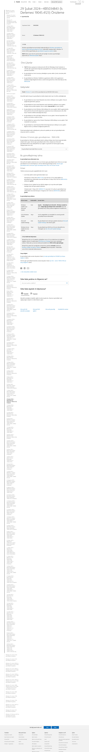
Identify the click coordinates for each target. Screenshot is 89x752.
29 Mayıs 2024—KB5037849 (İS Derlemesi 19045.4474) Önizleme (12, 358)
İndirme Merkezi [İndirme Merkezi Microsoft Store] (21, 737)
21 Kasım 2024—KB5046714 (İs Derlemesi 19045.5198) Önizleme (12, 272)
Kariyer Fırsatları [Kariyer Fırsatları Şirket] (75, 734)
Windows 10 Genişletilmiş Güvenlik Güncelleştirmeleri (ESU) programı (12, 21)
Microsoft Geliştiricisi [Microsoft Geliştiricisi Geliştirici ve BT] (62, 734)
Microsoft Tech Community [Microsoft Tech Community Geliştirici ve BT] (63, 742)
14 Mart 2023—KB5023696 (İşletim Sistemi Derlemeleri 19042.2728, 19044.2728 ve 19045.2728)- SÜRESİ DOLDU (11, 570)
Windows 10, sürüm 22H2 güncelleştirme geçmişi (10, 12)
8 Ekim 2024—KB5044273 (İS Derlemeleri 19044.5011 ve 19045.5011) (10, 293)
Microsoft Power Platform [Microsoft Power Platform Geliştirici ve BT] (63, 747)
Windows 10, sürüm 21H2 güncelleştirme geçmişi (11, 655)
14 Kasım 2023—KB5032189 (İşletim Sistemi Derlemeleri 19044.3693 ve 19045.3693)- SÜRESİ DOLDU (11, 444)
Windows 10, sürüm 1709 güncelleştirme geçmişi (11, 696)
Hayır (55, 727)
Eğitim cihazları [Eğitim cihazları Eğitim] (34, 737)
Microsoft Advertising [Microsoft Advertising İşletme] (48, 746)
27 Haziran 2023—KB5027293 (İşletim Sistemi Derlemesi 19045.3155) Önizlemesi (11, 512)
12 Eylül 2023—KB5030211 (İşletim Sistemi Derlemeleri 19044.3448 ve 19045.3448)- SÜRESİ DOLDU (11, 474)
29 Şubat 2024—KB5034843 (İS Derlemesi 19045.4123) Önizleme (12, 401)
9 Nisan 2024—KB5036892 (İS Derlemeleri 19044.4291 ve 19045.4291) (10, 379)
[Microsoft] (9, 2)
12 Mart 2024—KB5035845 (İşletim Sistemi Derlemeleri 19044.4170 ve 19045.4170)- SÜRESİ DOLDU (11, 393)
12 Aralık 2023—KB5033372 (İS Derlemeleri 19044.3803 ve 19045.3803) (10, 430)
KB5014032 (64, 179)
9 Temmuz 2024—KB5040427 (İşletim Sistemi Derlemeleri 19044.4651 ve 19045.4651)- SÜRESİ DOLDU (11, 337)
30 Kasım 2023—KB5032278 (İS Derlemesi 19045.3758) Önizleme (12, 436)
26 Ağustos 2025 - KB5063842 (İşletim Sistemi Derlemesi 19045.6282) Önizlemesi (11, 119)
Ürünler (34, 1)
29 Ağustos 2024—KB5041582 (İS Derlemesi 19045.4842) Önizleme (12, 315)
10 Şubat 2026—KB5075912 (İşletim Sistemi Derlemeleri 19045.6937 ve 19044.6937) (11, 36)
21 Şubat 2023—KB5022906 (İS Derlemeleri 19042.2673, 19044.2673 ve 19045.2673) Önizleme (12, 579)
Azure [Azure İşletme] (46, 739)
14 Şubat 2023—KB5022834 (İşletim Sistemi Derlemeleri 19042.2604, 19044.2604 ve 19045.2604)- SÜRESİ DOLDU (11, 588)
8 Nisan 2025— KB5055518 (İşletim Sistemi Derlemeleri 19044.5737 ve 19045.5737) (11, 212)
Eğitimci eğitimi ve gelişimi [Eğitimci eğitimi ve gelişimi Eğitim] (36, 746)
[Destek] (17, 2)
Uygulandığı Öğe (25, 16)
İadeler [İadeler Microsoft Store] (20, 741)
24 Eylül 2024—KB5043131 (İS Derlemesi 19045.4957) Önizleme (12, 300)
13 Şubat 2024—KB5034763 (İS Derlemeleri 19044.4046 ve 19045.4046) (10, 408)
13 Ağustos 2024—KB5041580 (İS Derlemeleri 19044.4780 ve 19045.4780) (11, 322)
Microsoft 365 (24, 1)
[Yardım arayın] (79, 1)
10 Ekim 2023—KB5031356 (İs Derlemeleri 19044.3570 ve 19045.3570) (10, 459)
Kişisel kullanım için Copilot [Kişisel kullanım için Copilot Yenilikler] (9, 737)
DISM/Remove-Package (44, 241)
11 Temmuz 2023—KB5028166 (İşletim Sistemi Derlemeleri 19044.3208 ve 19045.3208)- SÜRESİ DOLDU (11, 504)
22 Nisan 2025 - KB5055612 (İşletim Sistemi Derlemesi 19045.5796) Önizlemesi (11, 205)
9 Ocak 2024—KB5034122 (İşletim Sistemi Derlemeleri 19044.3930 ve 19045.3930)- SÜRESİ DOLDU (11, 422)
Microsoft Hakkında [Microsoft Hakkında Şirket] (75, 737)
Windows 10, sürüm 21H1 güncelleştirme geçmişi (11, 659)
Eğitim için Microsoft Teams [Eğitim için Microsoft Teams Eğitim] (37, 739)
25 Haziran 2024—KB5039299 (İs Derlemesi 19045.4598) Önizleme (12, 344)
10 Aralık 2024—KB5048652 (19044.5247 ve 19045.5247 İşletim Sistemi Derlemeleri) (11, 265)
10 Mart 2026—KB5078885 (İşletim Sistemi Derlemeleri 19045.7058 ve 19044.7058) (11, 28)
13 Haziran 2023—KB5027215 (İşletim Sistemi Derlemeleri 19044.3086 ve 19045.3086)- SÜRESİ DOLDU (11, 520)
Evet (47, 727)
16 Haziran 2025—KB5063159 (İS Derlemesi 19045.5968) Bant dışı (12, 161)
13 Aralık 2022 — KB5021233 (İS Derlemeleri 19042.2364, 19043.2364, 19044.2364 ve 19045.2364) (10, 615)
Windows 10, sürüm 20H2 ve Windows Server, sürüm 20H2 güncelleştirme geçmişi (12, 664)
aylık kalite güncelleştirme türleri (35, 49)
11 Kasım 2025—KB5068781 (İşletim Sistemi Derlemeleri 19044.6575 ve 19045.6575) (11, 80)
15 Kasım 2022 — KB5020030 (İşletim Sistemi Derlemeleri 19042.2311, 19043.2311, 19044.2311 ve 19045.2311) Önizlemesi (11, 626)
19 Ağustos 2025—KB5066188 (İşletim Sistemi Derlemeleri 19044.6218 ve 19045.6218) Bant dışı (11, 127)
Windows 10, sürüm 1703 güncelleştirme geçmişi (11, 701)
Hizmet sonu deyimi (11, 93)
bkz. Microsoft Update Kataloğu (53, 229)
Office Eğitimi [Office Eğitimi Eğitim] (34, 743)
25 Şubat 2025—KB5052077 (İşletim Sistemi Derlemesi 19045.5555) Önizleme (12, 235)
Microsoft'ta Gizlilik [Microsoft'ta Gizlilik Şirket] (75, 739)
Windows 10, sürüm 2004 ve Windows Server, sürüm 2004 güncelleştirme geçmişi (12, 670)
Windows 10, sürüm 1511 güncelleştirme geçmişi (11, 710)
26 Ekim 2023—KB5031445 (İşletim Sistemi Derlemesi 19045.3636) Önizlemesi (11, 452)
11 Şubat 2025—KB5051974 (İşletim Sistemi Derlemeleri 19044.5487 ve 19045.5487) (11, 242)
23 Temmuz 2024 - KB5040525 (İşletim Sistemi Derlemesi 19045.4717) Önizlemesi (11, 329)
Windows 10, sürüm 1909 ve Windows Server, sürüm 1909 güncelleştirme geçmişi (12, 675)
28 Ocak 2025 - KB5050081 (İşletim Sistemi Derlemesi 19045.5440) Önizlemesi (11, 249)
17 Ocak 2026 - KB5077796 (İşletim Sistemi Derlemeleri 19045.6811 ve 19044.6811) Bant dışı (11, 51)
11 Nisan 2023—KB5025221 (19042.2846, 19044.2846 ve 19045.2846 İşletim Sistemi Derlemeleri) (11, 551)
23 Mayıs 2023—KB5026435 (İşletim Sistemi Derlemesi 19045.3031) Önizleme (12, 527)
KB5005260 (57, 190)
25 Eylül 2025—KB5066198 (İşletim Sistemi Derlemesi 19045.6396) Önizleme (12, 105)
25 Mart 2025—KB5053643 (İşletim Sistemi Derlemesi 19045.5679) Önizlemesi (11, 220)
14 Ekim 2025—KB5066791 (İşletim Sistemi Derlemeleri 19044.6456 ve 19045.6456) (11, 98)
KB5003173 (42, 189)
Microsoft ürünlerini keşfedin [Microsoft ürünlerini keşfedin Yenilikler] (9, 741)
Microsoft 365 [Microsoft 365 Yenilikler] (6, 739)
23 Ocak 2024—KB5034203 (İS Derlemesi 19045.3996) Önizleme (12, 414)
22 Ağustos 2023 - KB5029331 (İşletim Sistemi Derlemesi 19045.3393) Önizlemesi (11, 482)
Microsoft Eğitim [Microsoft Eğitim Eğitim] (35, 734)
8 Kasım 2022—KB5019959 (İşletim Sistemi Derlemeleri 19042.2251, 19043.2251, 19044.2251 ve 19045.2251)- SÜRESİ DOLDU (11, 637)
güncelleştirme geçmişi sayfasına (46, 51)
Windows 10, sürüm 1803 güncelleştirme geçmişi (11, 692)
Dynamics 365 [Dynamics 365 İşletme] (47, 741)
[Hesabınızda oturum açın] (83, 2)
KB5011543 (40, 177)
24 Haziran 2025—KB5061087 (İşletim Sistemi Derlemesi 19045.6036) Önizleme (12, 155)
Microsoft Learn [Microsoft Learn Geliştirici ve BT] (61, 737)
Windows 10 (28, 92)
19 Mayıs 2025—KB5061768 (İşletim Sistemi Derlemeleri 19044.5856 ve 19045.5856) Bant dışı (11, 189)
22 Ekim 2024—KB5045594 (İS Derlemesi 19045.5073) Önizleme (12, 286)
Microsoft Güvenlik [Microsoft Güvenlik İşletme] (48, 737)
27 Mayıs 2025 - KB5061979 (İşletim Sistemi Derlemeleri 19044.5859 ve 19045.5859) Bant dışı (11, 182)
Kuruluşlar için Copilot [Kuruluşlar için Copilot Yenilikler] (8, 734)
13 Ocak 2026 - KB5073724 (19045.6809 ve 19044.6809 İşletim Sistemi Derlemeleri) (11, 58)
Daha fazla (46, 1)
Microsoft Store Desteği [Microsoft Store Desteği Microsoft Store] (23, 739)
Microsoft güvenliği (50, 309)
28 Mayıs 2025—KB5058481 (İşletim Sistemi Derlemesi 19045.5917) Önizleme (12, 175)
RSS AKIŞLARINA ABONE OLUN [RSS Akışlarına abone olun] (29, 271)
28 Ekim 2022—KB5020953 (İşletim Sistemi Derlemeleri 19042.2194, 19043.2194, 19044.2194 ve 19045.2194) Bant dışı (11, 647)
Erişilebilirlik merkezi (63, 309)
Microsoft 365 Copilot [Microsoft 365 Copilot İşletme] (48, 748)
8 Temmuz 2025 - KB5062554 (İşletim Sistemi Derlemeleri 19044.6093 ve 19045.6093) (11, 149)
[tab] (25, 294)
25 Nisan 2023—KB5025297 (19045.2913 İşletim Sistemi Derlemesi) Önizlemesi (11, 543)
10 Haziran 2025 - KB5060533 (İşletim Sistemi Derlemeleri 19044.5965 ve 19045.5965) (11, 168)
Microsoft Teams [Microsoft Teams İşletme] (47, 750)
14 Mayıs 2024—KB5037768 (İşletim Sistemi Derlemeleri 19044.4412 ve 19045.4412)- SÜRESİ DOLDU (11, 365)
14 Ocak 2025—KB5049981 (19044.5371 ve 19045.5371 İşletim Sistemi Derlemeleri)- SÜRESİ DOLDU (11, 257)
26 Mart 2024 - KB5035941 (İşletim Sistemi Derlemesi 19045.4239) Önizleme (12, 386)
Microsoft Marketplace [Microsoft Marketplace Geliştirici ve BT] (62, 744)
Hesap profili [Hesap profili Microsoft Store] (21, 734)
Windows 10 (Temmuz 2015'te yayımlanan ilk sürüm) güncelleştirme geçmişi (12, 715)
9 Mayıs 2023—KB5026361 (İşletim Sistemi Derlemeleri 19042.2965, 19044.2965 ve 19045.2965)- (11, 535)
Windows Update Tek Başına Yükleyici (31, 247)
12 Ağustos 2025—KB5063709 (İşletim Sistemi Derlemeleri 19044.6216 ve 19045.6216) (11, 134)
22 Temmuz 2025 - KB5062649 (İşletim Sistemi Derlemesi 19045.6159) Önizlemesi (11, 141)
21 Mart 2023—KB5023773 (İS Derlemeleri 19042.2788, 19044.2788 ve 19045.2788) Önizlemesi (10, 560)
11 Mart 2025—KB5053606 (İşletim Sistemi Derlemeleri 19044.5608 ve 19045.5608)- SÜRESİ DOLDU (11, 228)
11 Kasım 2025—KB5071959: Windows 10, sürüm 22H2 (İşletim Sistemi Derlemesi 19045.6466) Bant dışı (12, 88)
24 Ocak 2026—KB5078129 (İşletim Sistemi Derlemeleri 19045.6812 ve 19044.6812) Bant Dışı (11, 43)
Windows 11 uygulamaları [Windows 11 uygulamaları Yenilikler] (8, 743)
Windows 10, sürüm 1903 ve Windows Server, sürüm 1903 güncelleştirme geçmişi (12, 681)
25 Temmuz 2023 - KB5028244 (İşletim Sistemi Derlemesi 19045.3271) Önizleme (12, 496)
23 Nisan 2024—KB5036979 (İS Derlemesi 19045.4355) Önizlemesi (12, 372)
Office (29, 1)
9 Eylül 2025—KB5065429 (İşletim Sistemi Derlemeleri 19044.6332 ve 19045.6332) (11, 112)
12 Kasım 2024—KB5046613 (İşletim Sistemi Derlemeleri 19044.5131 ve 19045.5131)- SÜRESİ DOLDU (11, 279)
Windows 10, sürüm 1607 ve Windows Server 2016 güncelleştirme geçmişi (12, 706)
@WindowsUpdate (34, 55)
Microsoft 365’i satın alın (57, 1)
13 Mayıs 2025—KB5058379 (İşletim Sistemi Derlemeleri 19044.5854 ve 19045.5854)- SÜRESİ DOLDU (11, 197)
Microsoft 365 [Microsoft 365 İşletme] (47, 743)
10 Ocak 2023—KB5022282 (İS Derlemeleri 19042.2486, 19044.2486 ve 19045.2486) (10, 606)
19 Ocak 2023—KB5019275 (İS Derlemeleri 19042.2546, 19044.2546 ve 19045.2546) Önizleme (12, 597)
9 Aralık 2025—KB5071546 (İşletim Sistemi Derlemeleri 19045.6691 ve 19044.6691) (11, 73)
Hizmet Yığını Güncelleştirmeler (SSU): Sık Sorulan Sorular (45, 165)
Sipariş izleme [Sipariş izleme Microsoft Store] (21, 743)
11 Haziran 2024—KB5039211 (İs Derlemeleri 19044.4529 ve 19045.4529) (11, 351)
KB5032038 (27, 81)
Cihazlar (40, 1)
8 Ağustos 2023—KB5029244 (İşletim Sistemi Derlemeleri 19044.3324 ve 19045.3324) (11, 490)
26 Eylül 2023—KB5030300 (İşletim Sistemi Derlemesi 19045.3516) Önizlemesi (11, 466)
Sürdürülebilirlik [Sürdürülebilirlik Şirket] (74, 743)
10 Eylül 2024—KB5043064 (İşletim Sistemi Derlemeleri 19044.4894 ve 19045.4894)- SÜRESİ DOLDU (11, 307)
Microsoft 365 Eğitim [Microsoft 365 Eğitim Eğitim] (35, 741)
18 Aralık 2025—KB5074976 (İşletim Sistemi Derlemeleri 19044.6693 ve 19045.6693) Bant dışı (11, 65)
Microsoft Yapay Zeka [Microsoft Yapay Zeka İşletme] (48, 734)
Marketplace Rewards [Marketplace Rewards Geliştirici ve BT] (62, 749)
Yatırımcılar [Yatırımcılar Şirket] (74, 741)
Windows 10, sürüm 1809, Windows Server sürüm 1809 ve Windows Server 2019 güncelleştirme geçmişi (12, 687)
